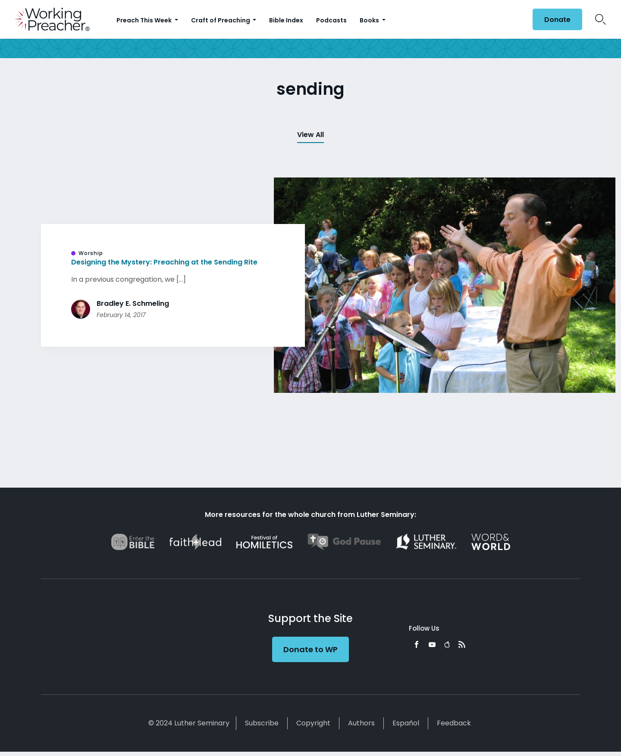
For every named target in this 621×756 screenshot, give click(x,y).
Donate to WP (310, 649)
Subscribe (262, 723)
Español (405, 723)
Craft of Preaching (221, 20)
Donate (557, 20)
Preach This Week (144, 20)
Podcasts (331, 20)
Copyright (313, 723)
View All (310, 135)
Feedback (454, 723)
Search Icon (600, 19)
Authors (361, 723)
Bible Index (286, 20)
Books (370, 20)
